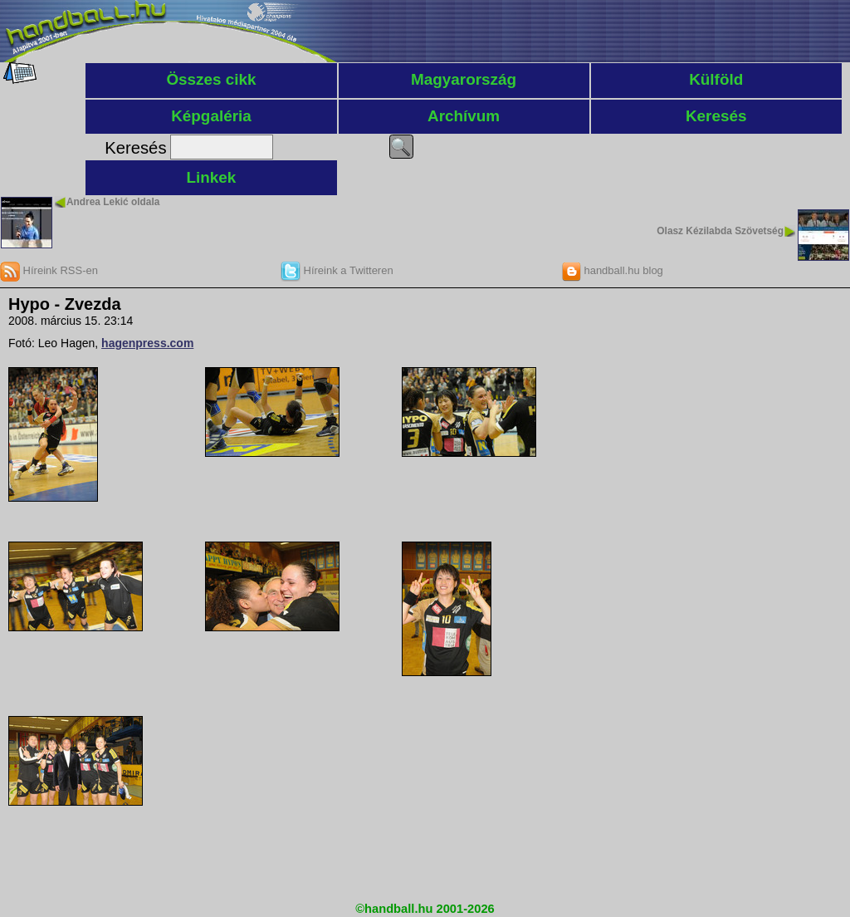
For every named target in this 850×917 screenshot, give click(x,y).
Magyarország (463, 79)
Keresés (716, 116)
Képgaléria (211, 116)
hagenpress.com (147, 343)
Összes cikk (211, 79)
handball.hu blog (612, 270)
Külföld (716, 79)
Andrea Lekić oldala (112, 202)
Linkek (212, 177)
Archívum (463, 116)
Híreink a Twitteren (337, 270)
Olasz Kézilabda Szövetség (720, 231)
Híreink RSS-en (49, 270)
